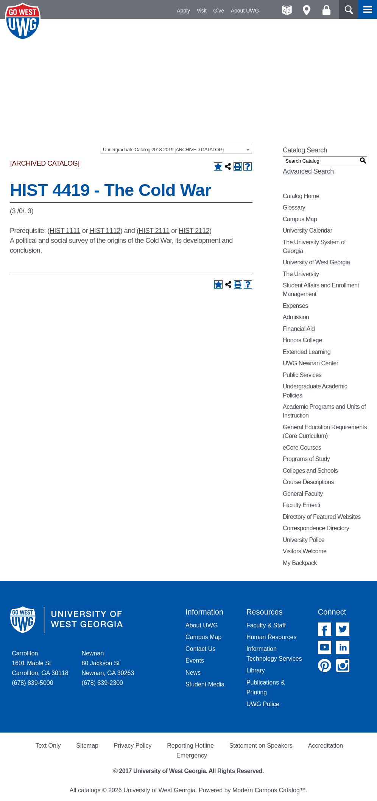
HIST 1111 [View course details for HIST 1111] (65, 230)
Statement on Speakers (261, 745)
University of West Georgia (24, 21)
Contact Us (200, 649)
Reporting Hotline (190, 745)
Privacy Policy (133, 745)
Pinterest (324, 665)
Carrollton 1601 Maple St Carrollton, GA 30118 (40, 663)
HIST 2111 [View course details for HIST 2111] (154, 230)
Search (348, 9)
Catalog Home (301, 196)
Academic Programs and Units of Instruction (324, 411)
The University (301, 274)
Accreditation (325, 745)
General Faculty (303, 494)
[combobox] (176, 149)
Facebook (324, 629)
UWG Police (262, 704)
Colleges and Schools (310, 470)
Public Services (302, 375)
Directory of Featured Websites (322, 517)
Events (194, 660)
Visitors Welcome (304, 551)
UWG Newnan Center (310, 363)
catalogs (89, 790)
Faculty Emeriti (301, 505)
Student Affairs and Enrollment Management (321, 289)
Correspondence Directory (316, 528)
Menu (367, 9)
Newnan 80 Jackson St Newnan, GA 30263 (108, 663)
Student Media (204, 684)
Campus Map (300, 219)
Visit (202, 11)
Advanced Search (308, 171)
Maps (307, 10)
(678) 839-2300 (102, 683)
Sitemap (87, 745)
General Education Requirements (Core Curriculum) (325, 431)
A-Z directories (287, 10)
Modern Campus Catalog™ (269, 790)
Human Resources (271, 637)
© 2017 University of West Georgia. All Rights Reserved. (188, 771)
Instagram (342, 665)
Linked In (342, 647)
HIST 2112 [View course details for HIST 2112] (194, 230)
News (193, 672)
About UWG (245, 11)
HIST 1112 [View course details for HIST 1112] (104, 230)
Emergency (191, 755)
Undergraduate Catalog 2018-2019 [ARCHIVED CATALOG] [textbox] (163, 149)
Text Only (48, 745)
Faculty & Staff (266, 625)
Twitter (342, 629)
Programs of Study (306, 459)
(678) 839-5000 (32, 683)
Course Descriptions (308, 482)
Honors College (302, 340)
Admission (296, 317)
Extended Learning (306, 352)
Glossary (294, 207)
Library (255, 670)
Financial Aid (299, 329)
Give (218, 11)
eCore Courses (302, 447)
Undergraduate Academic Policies (315, 390)
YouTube (324, 647)
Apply (183, 11)
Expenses (295, 306)
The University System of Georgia (314, 246)
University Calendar (307, 230)
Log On (326, 10)
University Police (303, 540)
